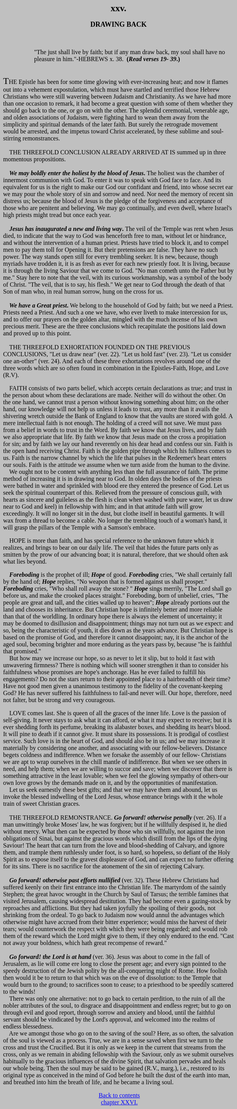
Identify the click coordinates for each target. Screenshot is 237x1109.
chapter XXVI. (119, 1102)
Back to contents (119, 1095)
